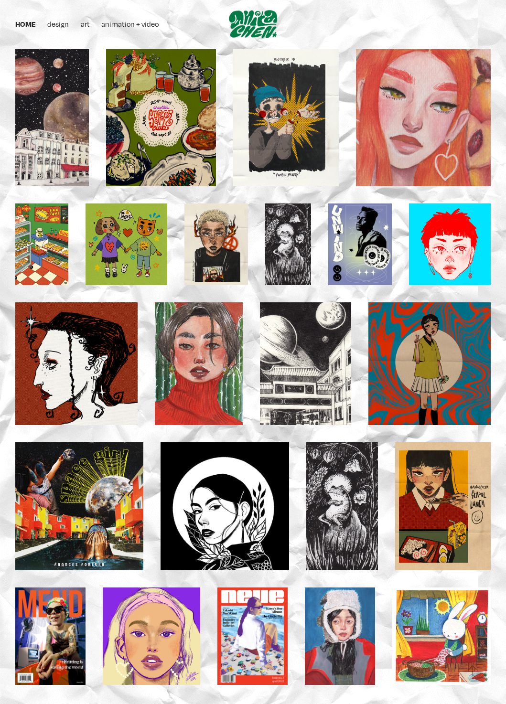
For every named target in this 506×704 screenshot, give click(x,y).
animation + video (130, 24)
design (58, 24)
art (85, 24)
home (25, 24)
